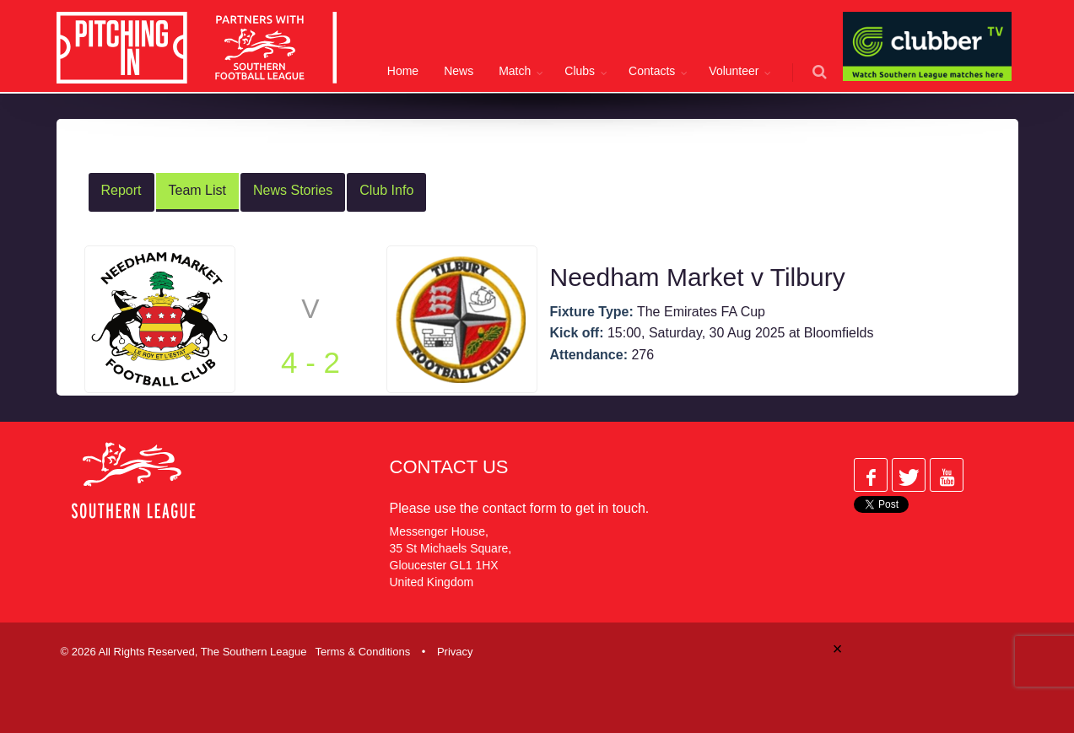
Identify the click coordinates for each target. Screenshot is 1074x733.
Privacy (455, 651)
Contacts (652, 71)
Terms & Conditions (362, 651)
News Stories (292, 190)
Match (515, 71)
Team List (197, 190)
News (458, 71)
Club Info (386, 190)
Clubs (579, 71)
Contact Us (449, 466)
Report (121, 190)
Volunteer (733, 71)
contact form (520, 508)
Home (402, 71)
